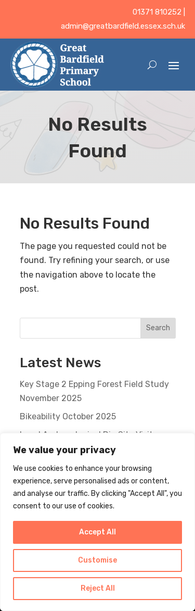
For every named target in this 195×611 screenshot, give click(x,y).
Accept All (97, 532)
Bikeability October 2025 (68, 416)
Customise (97, 560)
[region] (97, 522)
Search (158, 327)
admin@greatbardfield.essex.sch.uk (123, 26)
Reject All (98, 588)
